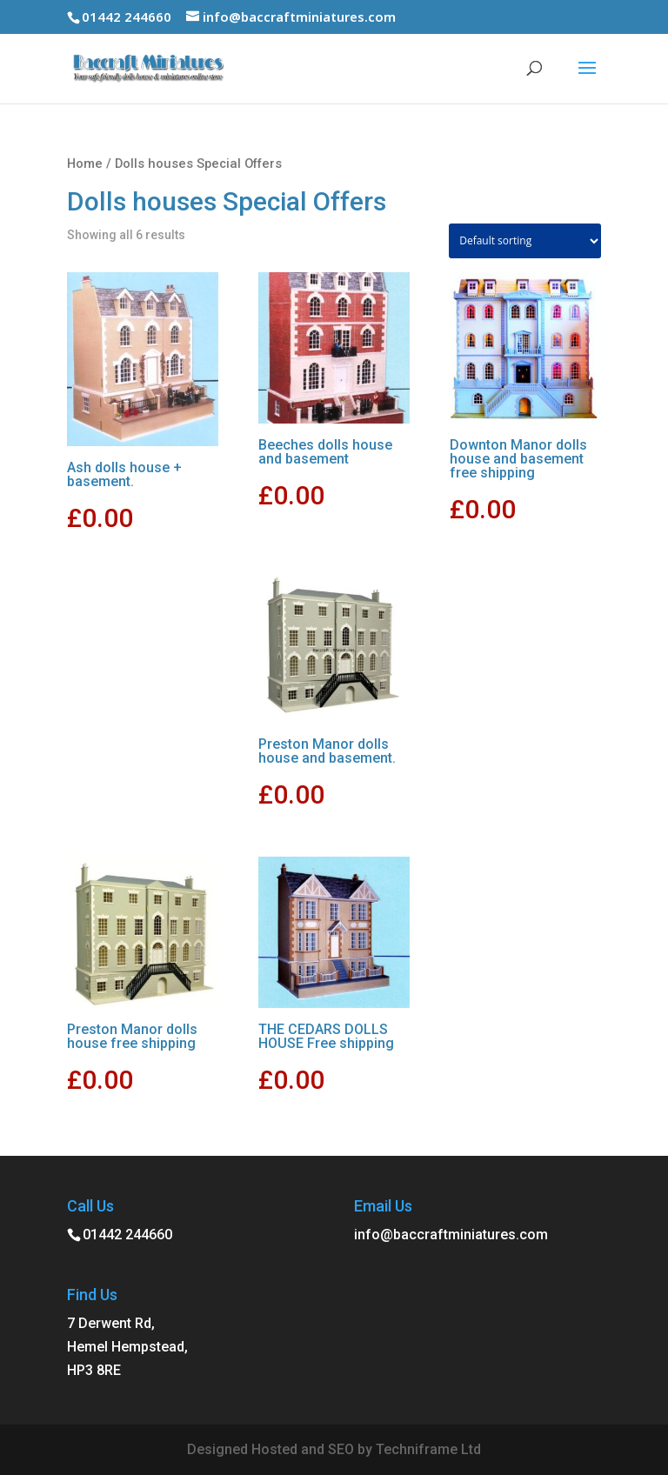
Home (85, 163)
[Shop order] (525, 241)
